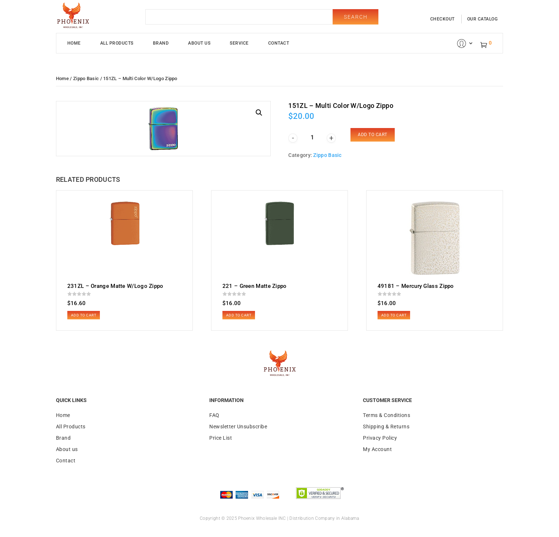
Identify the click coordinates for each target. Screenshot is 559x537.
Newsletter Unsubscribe (238, 426)
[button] (259, 112)
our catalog (482, 19)
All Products (117, 43)
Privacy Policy (380, 438)
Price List (220, 438)
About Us (199, 43)
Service (239, 43)
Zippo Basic (86, 78)
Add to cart (372, 134)
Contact (278, 43)
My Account (377, 449)
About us (67, 449)
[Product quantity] (312, 137)
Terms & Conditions (386, 415)
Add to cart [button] (84, 315)
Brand (161, 43)
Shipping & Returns (386, 426)
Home (74, 43)
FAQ (214, 415)
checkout (442, 19)
